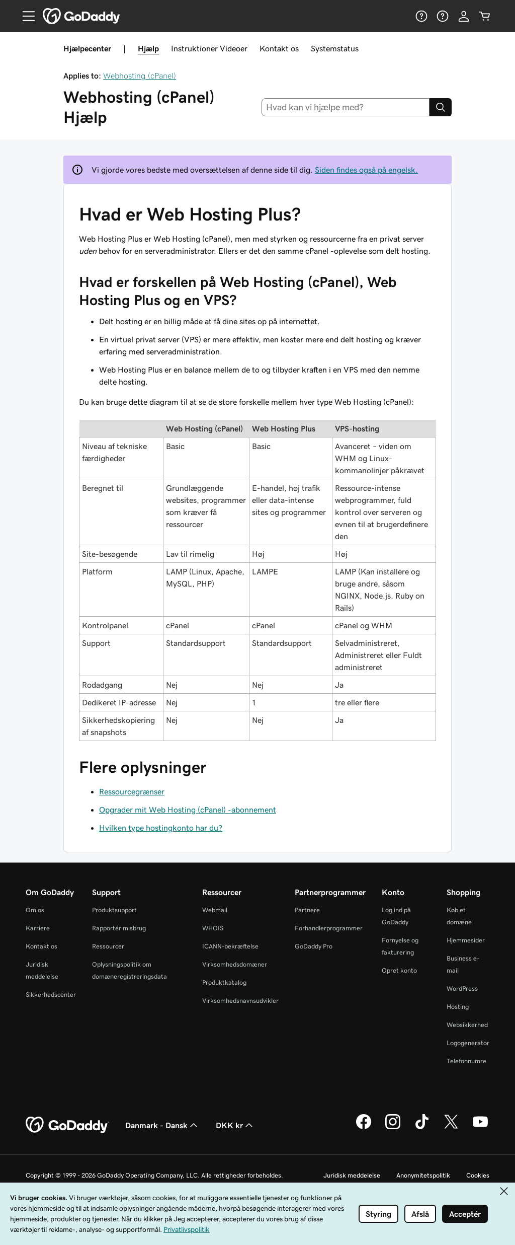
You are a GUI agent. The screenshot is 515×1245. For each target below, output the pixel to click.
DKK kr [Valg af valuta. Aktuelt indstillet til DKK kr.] (235, 1125)
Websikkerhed (467, 1024)
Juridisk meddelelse (351, 1175)
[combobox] (345, 107)
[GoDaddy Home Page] (67, 1125)
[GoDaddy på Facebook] (364, 1128)
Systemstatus (335, 48)
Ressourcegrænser (131, 791)
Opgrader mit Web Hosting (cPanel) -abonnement (187, 809)
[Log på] (463, 16)
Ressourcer (108, 946)
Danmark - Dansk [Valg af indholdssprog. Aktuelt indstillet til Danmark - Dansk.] (162, 1125)
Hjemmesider (466, 940)
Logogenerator (468, 1043)
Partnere (307, 910)
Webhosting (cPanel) (139, 75)
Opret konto (399, 970)
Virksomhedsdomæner (234, 964)
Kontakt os (279, 48)
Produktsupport (114, 910)
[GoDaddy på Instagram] (393, 1128)
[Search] (441, 107)
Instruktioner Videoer (209, 48)
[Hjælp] (421, 16)
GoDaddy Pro (313, 946)
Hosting (458, 1006)
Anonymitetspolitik (423, 1175)
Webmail (214, 910)
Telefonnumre (466, 1061)
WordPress (462, 988)
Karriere (38, 928)
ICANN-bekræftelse (230, 946)
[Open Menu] (25, 16)
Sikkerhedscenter (51, 994)
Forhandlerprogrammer (329, 928)
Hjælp (148, 48)
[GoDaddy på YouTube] (480, 1128)
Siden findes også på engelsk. (366, 170)
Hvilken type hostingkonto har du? (160, 828)
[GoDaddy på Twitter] (451, 1128)
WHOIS (212, 928)
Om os (35, 910)
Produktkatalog (224, 982)
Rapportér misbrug (119, 928)
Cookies (477, 1175)
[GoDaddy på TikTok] (422, 1128)
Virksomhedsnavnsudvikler (240, 1000)
